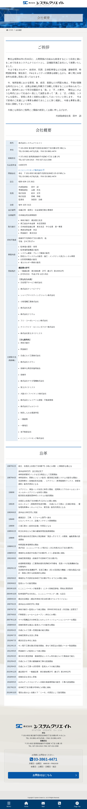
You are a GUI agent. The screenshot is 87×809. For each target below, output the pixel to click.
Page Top (77, 804)
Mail (43, 804)
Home (26, 804)
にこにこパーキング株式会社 (30, 170)
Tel (59, 804)
